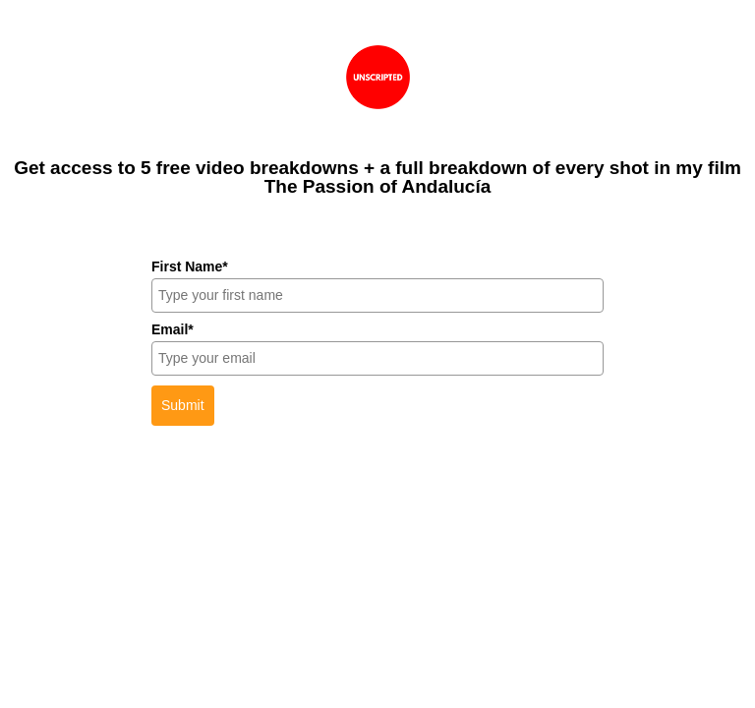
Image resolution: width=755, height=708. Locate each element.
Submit (182, 405)
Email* (172, 329)
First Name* (189, 266)
